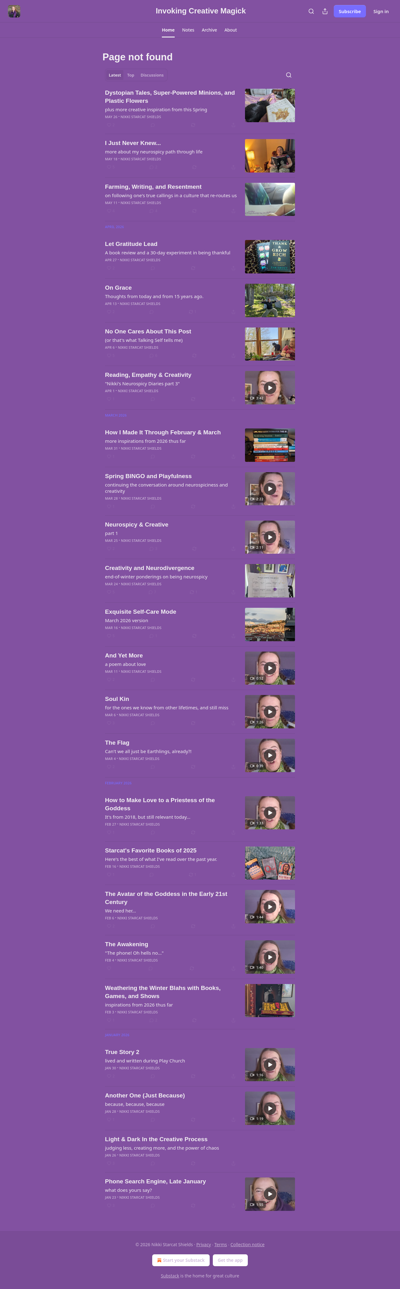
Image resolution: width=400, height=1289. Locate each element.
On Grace (118, 287)
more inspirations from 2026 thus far (145, 441)
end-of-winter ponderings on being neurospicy (156, 576)
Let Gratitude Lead (131, 244)
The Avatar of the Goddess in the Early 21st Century (166, 898)
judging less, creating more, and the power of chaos (162, 1148)
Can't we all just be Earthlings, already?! (148, 751)
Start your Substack (180, 1260)
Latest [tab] (115, 75)
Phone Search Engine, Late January (155, 1181)
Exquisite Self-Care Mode (140, 611)
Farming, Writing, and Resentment (153, 186)
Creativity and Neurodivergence (149, 568)
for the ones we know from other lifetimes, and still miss (166, 707)
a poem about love (125, 664)
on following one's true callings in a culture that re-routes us (171, 195)
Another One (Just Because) (145, 1095)
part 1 (111, 533)
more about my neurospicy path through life (153, 151)
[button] (168, 29)
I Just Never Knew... (133, 143)
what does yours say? (128, 1190)
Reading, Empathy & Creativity (148, 375)
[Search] (311, 11)
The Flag (117, 742)
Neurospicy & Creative (136, 524)
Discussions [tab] (152, 75)
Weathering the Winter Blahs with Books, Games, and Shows (163, 992)
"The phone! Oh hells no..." (134, 953)
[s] (270, 388)
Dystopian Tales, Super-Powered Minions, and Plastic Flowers (170, 96)
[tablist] (136, 75)
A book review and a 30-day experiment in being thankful (167, 252)
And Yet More (124, 655)
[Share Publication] (325, 11)
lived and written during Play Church (145, 1060)
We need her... (120, 910)
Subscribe (350, 11)
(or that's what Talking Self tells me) (143, 340)
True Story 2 (122, 1052)
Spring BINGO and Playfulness (148, 476)
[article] (200, 108)
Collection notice (247, 1244)
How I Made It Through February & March (163, 432)
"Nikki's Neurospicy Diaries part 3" (142, 383)
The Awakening (126, 944)
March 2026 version (126, 620)
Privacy (203, 1244)
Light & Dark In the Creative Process (156, 1139)
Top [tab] (130, 75)
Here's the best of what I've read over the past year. (161, 859)
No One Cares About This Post (148, 331)
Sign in (381, 11)
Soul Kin (117, 699)
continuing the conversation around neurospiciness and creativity (166, 488)
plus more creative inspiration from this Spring (156, 109)
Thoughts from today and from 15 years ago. (154, 296)
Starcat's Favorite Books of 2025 (151, 850)
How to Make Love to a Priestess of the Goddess (160, 804)
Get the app (230, 1260)
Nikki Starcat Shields (141, 116)
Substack (170, 1276)
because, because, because (135, 1104)
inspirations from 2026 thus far (139, 1005)
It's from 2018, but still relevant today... (147, 817)
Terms (220, 1244)
